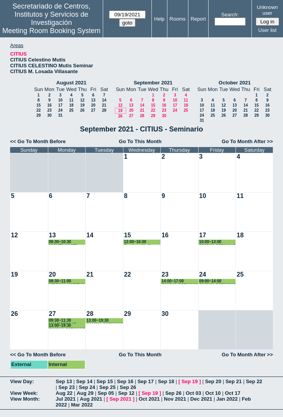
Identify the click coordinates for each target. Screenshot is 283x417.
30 (49, 115)
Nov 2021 (175, 399)
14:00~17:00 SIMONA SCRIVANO (180, 281)
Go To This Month (140, 141)
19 (82, 105)
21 (104, 105)
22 (38, 110)
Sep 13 (64, 381)
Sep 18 (166, 381)
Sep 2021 (120, 399)
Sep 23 (66, 387)
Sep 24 (87, 387)
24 (60, 110)
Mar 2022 (82, 405)
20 (93, 105)
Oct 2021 (149, 399)
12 (82, 100)
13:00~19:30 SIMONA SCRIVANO (67, 325)
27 (93, 110)
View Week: (24, 393)
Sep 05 (106, 393)
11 (71, 100)
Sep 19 (189, 381)
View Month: (25, 399)
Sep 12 (126, 393)
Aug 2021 (91, 399)
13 (93, 100)
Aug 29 (85, 393)
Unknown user (267, 10)
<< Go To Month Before (38, 141)
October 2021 (235, 83)
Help (159, 19)
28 (104, 110)
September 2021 (153, 83)
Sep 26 (128, 387)
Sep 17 (145, 381)
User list (267, 30)
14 (104, 100)
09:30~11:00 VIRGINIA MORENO (67, 281)
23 (49, 110)
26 (82, 110)
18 (71, 105)
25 (71, 110)
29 (38, 115)
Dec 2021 (201, 399)
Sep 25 (107, 387)
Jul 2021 (66, 399)
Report (198, 19)
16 (49, 105)
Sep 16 (125, 381)
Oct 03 (193, 393)
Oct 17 (233, 393)
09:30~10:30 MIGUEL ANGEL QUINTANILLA (64, 242)
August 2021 (71, 83)
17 (60, 105)
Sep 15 (105, 381)
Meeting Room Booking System (51, 31)
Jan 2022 (227, 399)
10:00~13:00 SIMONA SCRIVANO (217, 242)
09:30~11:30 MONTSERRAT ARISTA (62, 320)
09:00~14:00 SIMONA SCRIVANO (217, 281)
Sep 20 (213, 381)
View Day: (22, 381)
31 (60, 115)
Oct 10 (213, 393)
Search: (230, 15)
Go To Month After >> (247, 141)
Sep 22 (254, 381)
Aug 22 (64, 393)
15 (38, 105)
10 (60, 100)
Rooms (178, 19)
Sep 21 (233, 381)
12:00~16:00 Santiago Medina (139, 242)
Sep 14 (84, 381)
